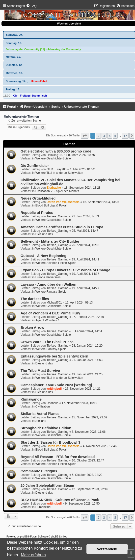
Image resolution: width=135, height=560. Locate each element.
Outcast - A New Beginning (43, 256)
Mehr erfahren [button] (33, 555)
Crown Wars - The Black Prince (47, 342)
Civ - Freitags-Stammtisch (30, 95)
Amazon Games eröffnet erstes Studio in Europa (62, 227)
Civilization (42, 406)
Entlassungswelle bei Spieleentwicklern (54, 356)
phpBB (24, 536)
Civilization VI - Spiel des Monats (57, 191)
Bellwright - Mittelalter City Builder (50, 241)
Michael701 (54, 302)
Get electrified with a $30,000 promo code (56, 151)
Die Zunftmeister (35, 166)
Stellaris (40, 421)
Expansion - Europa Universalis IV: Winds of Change (65, 270)
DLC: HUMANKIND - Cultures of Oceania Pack (60, 500)
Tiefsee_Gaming (57, 216)
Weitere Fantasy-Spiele (50, 291)
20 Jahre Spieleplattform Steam (47, 485)
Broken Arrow (32, 328)
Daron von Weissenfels (63, 202)
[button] (84, 136)
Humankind (43, 507)
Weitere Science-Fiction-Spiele (55, 263)
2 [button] (98, 135)
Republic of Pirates (37, 213)
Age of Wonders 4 (47, 320)
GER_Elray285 (57, 169)
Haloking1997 (56, 155)
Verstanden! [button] (107, 549)
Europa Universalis (48, 277)
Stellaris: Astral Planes (40, 414)
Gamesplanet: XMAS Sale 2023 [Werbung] (56, 385)
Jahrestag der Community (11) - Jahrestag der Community (43, 49)
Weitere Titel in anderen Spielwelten (59, 173)
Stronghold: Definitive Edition (46, 428)
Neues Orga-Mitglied (38, 198)
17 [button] (125, 135)
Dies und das (44, 234)
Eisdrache (54, 187)
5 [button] (115, 135)
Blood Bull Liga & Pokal (51, 205)
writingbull (54, 388)
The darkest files (35, 299)
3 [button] (104, 135)
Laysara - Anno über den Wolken (48, 284)
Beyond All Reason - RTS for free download (58, 457)
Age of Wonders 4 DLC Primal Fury (50, 313)
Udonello (52, 403)
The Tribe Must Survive (40, 371)
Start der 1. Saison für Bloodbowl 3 (50, 442)
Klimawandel (32, 399)
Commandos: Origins (39, 471)
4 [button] (109, 135)
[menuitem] (31, 6)
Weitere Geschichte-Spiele (53, 158)
